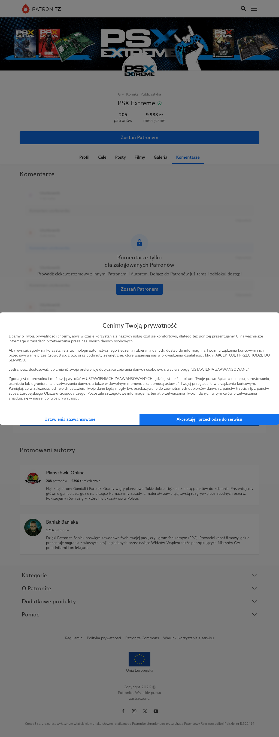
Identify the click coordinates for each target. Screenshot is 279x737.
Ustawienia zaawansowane (69, 419)
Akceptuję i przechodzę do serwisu (209, 419)
